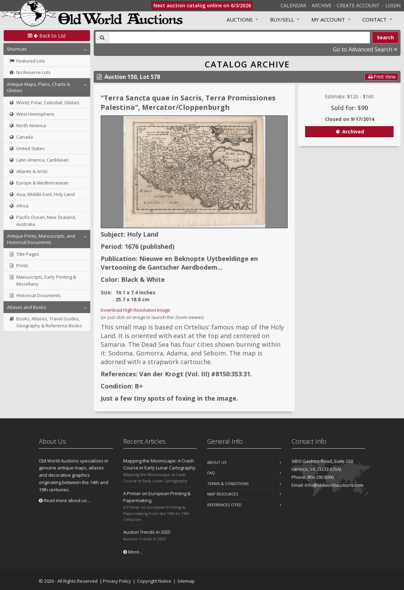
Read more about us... (64, 500)
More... (132, 552)
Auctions (240, 19)
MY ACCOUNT (328, 19)
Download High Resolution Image (135, 310)
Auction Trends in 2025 (146, 532)
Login (393, 5)
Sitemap (186, 581)
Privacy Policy (117, 581)
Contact (374, 19)
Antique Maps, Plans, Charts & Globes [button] (38, 87)
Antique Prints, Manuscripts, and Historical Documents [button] (41, 239)
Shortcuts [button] (17, 49)
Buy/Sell (282, 19)
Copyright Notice (154, 581)
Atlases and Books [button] (26, 307)
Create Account (358, 5)
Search (385, 37)
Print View (381, 76)
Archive (321, 5)
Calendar (293, 5)
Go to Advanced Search (365, 49)
